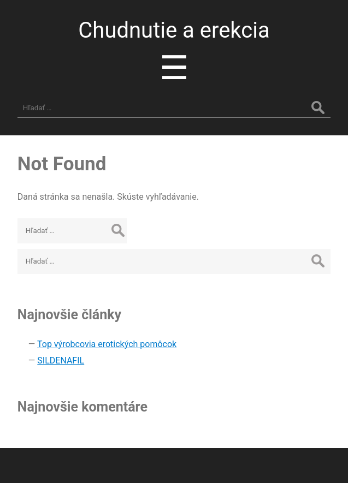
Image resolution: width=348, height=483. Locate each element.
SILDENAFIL (60, 360)
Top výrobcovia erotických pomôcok (106, 344)
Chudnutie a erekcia (173, 30)
